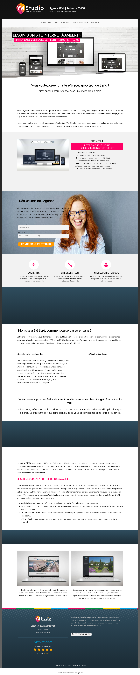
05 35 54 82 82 (81, 634)
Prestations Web (62, 23)
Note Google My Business (43, 646)
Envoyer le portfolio (36, 244)
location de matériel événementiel (100, 596)
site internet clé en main (92, 623)
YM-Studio (63, 665)
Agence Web (46, 23)
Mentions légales (80, 665)
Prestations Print (80, 23)
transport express (35, 596)
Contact (95, 23)
